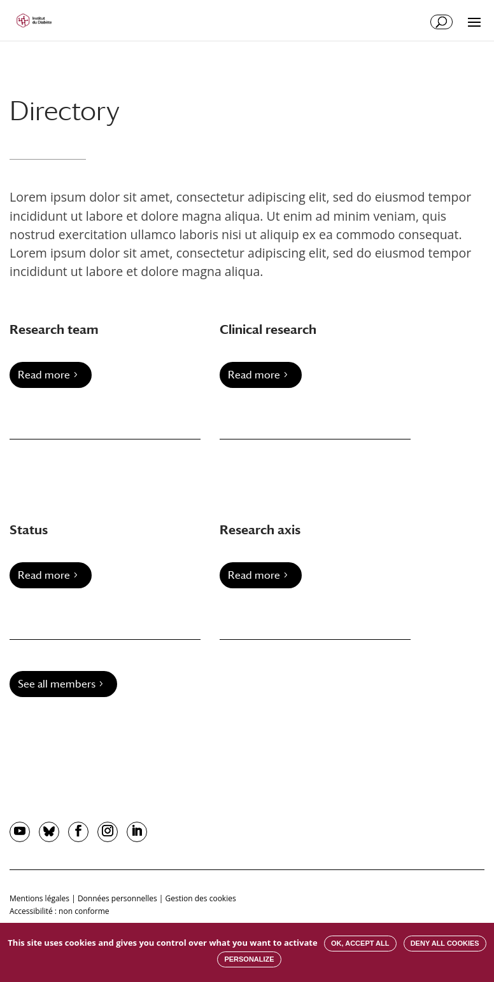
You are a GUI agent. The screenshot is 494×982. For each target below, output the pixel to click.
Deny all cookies (445, 943)
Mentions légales (39, 898)
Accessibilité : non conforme (59, 911)
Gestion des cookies (201, 898)
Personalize (249, 959)
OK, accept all (360, 943)
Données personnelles (117, 898)
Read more (44, 375)
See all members (56, 684)
